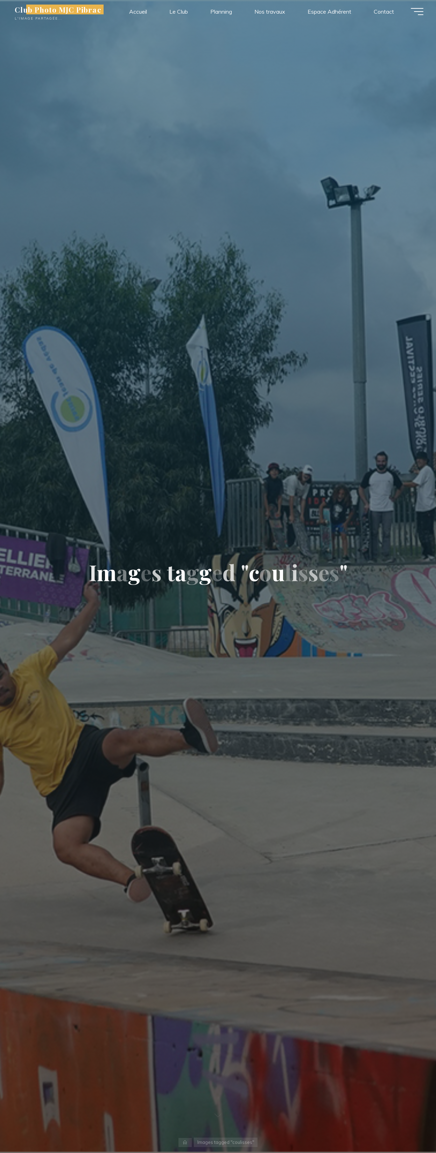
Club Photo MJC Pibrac (59, 10)
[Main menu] (415, 12)
